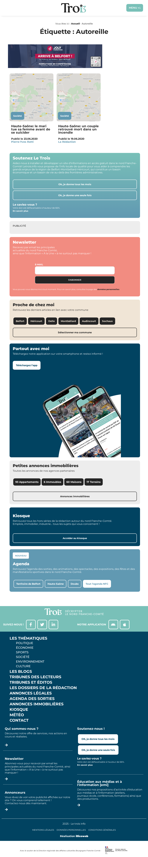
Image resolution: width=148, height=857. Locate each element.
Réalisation (74, 836)
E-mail (39, 264)
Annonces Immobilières (36, 704)
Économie (24, 648)
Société (17, 115)
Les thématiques (28, 638)
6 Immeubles (52, 481)
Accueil (75, 23)
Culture (23, 666)
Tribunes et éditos (31, 682)
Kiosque (19, 710)
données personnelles (108, 289)
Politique (24, 643)
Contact (19, 720)
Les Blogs (21, 672)
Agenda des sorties (32, 699)
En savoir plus (20, 211)
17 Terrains (94, 481)
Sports (22, 652)
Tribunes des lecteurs (35, 677)
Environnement (30, 662)
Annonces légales (31, 693)
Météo (17, 715)
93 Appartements (27, 481)
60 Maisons (73, 481)
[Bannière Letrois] (55, 67)
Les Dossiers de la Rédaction (43, 688)
